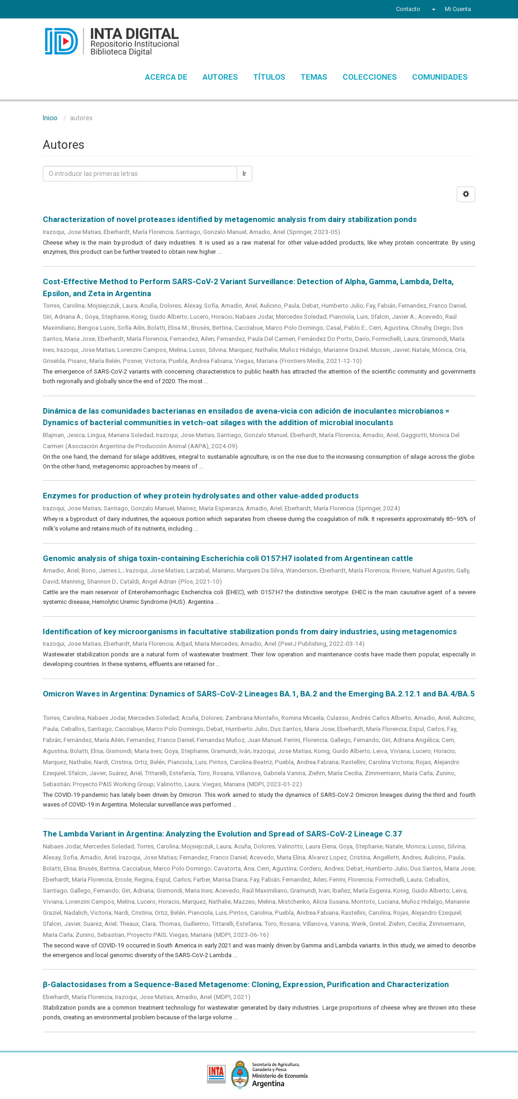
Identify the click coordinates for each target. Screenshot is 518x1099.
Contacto (408, 9)
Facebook (48, 10)
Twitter (64, 10)
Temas (314, 77)
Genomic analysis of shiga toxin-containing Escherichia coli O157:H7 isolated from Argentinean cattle (228, 558)
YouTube (81, 10)
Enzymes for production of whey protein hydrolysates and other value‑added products (201, 495)
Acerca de (166, 77)
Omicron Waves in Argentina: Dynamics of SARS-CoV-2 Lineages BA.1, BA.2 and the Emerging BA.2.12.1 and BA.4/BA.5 (259, 693)
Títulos (269, 77)
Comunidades (440, 77)
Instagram (99, 10)
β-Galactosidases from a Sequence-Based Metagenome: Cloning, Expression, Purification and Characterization (246, 984)
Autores (220, 77)
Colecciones (370, 77)
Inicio (50, 118)
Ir (244, 173)
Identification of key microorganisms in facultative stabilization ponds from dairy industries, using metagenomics (250, 631)
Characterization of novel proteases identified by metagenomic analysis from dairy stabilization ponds (230, 219)
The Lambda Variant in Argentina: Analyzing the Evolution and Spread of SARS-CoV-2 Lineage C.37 (222, 833)
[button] (432, 9)
